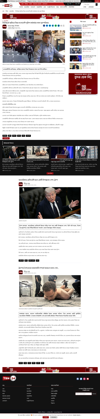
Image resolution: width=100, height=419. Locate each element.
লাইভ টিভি (76, 4)
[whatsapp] (56, 26)
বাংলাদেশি (28, 135)
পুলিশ (10, 135)
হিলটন (33, 363)
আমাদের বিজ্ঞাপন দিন (58, 412)
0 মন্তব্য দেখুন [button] (6, 138)
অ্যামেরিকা (26, 7)
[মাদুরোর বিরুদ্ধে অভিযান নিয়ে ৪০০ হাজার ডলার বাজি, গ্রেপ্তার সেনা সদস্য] (83, 41)
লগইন (84, 7)
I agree (45, 417)
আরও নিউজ (50, 173)
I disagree (53, 417)
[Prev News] (70, 22)
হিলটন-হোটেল (31, 260)
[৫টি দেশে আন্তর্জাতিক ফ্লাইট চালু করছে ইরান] (83, 25)
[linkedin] (59, 26)
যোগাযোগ (45, 4)
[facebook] (44, 26)
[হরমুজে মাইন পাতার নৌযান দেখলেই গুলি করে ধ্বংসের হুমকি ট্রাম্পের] (83, 65)
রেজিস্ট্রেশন (91, 7)
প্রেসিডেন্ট (21, 260)
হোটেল (38, 363)
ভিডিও (26, 4)
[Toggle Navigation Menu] (3, 5)
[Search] (97, 4)
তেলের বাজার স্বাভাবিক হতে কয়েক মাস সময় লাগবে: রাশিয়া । (70, 1)
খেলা (44, 7)
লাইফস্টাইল (71, 7)
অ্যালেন (20, 363)
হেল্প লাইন (68, 4)
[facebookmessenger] (47, 26)
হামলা (37, 260)
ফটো (30, 4)
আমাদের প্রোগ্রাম (37, 4)
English (97, 1)
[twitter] (50, 26)
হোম (22, 4)
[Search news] (90, 4)
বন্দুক (25, 363)
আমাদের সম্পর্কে (6, 398)
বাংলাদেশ (33, 7)
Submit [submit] (94, 394)
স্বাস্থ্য (57, 7)
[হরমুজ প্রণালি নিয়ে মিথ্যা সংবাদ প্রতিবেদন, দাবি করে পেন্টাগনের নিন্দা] (83, 49)
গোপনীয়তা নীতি (50, 412)
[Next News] (95, 22)
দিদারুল (14, 135)
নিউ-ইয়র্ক (5, 135)
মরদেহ (19, 135)
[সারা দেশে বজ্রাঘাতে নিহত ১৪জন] (83, 33)
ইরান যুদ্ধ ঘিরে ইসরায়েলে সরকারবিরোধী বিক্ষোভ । (16, 1)
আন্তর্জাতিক (39, 7)
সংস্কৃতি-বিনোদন (51, 7)
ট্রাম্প (26, 260)
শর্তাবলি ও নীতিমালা (41, 412)
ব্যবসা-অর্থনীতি (63, 7)
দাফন (23, 135)
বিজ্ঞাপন (53, 403)
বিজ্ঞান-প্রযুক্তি (54, 394)
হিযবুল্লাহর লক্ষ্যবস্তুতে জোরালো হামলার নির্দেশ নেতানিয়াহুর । (41, 1)
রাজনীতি (53, 398)
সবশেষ (21, 7)
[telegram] (53, 26)
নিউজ (7, 11)
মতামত (52, 401)
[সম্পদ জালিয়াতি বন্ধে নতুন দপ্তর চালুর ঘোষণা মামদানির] (83, 56)
